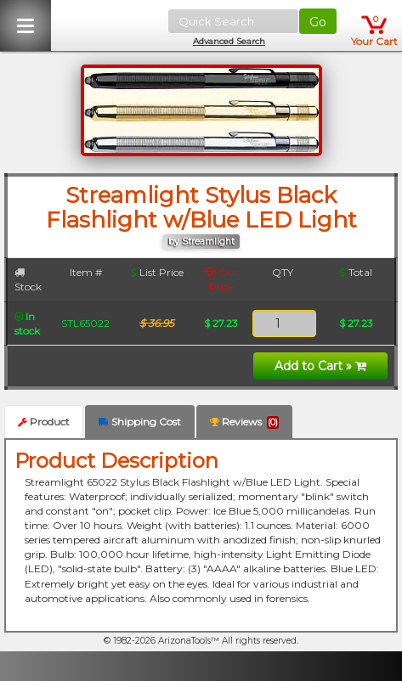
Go (317, 22)
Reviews (244, 422)
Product (44, 421)
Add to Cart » (320, 366)
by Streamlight (201, 241)
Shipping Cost (140, 421)
